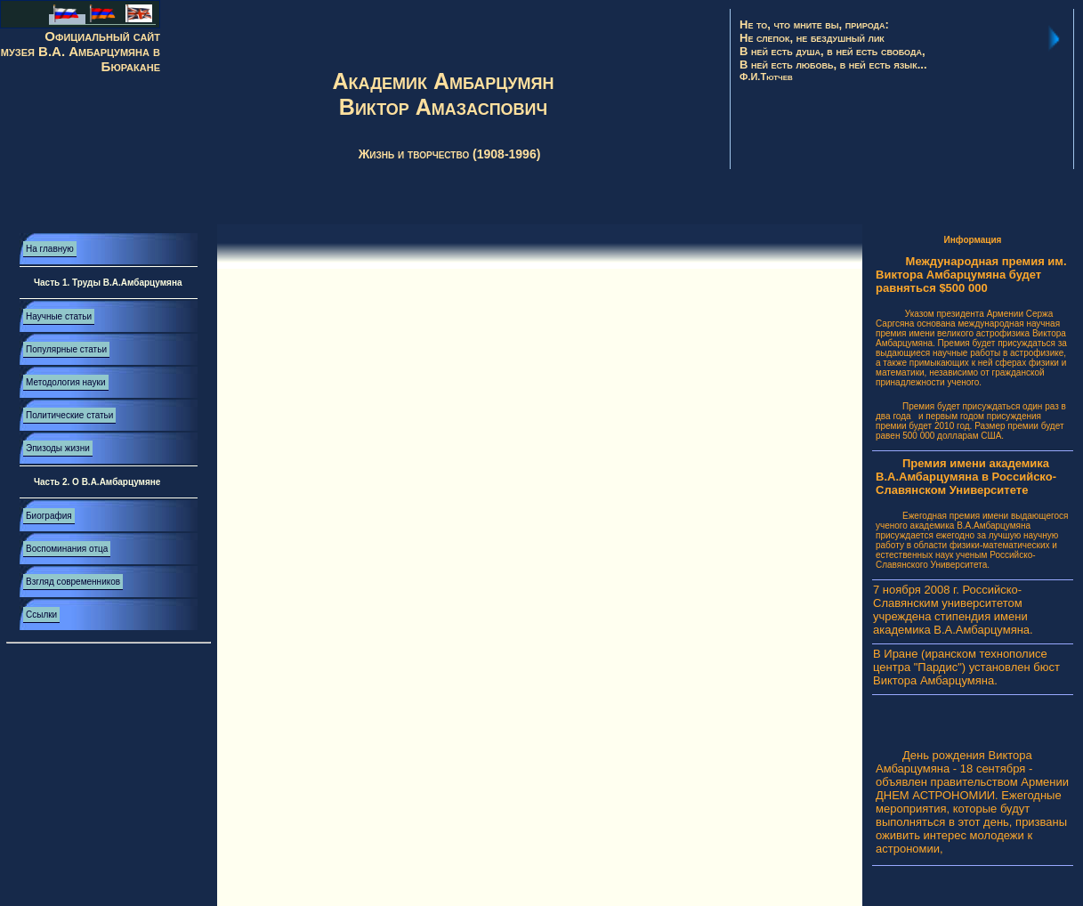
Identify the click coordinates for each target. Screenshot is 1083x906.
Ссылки (41, 614)
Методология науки (66, 382)
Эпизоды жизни (58, 448)
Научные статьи (59, 316)
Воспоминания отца (67, 549)
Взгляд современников (73, 581)
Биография (49, 516)
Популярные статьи (66, 349)
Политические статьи (69, 415)
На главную (50, 249)
